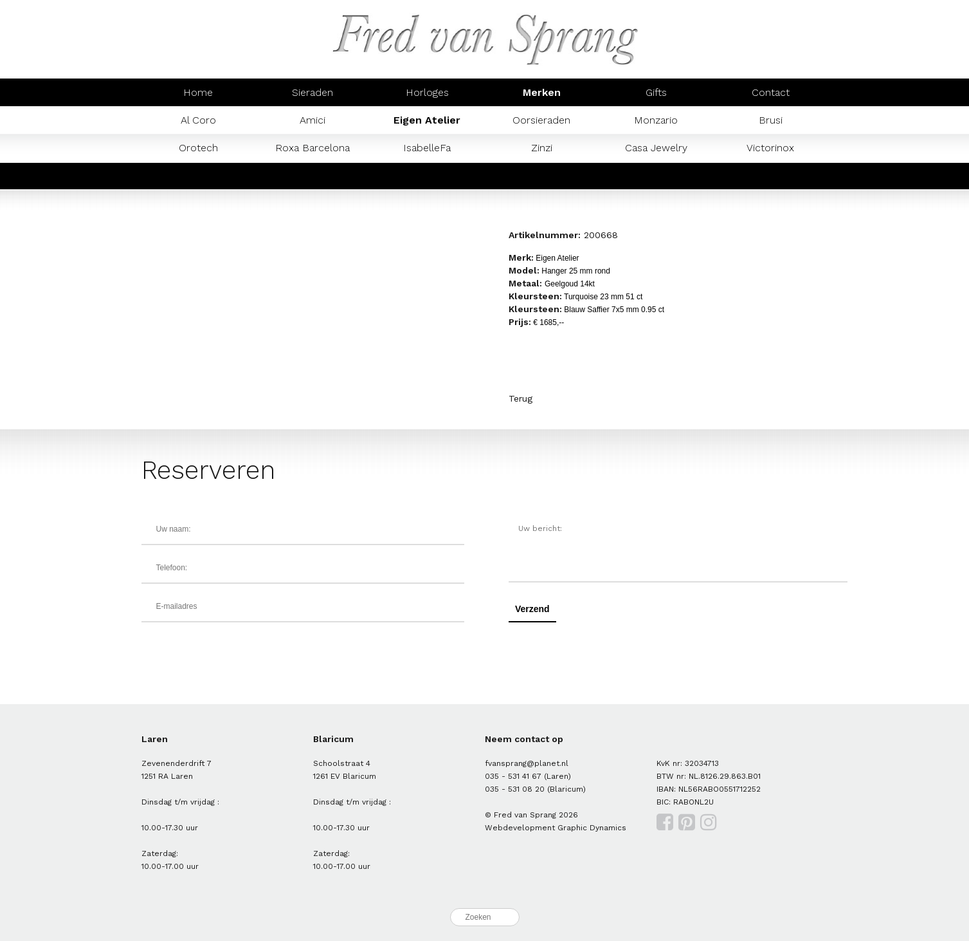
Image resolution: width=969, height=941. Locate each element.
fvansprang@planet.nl (526, 763)
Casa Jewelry (656, 148)
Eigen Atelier (427, 120)
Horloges (427, 92)
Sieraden (312, 92)
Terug (520, 398)
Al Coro (198, 120)
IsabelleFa (427, 148)
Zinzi (541, 148)
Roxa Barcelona (312, 148)
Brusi (771, 120)
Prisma (312, 175)
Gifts (656, 92)
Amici (312, 120)
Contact (771, 92)
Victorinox (770, 148)
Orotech (198, 148)
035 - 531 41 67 (513, 776)
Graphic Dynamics (591, 827)
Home (198, 92)
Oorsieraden (541, 120)
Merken (542, 92)
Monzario (656, 120)
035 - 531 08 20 (515, 789)
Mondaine (198, 175)
